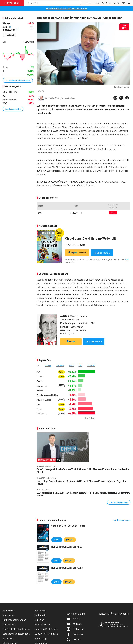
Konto (127, 259)
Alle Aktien (40, 610)
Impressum (8, 615)
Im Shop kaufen (102, 252)
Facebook (74, 634)
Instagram (75, 628)
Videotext (8, 638)
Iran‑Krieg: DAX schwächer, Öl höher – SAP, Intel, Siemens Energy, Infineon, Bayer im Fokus (81, 482)
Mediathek (40, 615)
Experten (39, 619)
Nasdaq (48, 365)
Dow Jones (60, 365)
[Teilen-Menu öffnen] (115, 98)
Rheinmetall (41, 413)
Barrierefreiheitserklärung (16, 629)
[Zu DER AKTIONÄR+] (106, 3)
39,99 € (57, 539)
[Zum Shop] (88, 3)
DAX (41, 91)
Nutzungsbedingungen (14, 619)
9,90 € (56, 560)
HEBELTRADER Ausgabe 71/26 (66, 546)
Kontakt (73, 618)
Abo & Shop (40, 638)
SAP (38, 372)
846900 (7, 27)
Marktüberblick (42, 624)
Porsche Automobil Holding (47, 395)
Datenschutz (9, 624)
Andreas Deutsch (68, 98)
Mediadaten (9, 610)
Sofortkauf (77, 252)
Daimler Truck (42, 386)
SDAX (80, 365)
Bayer (39, 409)
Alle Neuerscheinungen (122, 520)
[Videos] (116, 3)
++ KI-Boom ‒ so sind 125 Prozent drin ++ (66, 8)
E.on (38, 404)
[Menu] (129, 3)
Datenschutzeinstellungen (16, 633)
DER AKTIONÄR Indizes (46, 633)
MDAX (71, 365)
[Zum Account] (96, 3)
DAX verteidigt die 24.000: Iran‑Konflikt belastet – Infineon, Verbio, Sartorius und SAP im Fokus (83, 494)
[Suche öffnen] (31, 3)
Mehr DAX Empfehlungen (119, 502)
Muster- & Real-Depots (46, 629)
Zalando (40, 381)
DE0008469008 (10, 29)
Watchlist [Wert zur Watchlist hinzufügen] (10, 35)
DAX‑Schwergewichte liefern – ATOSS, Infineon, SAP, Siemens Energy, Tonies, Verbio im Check (83, 470)
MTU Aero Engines (44, 399)
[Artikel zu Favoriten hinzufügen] (127, 97)
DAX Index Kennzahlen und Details (17, 80)
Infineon (40, 376)
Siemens (40, 390)
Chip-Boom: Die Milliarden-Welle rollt (90, 238)
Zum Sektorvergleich (13, 109)
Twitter (73, 639)
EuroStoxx (91, 365)
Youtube (74, 623)
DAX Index (7, 23)
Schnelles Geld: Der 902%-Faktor (68, 525)
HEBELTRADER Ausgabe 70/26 (67, 567)
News (61, 372)
